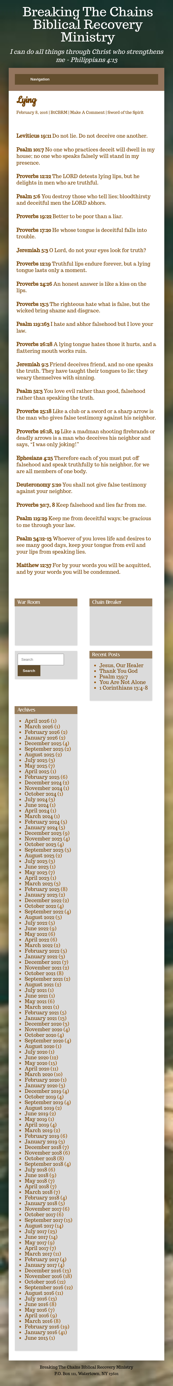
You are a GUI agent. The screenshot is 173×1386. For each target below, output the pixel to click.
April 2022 (37, 939)
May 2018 (36, 1181)
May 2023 (36, 872)
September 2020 (44, 1040)
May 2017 (36, 1242)
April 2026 (37, 721)
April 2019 (37, 1125)
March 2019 (39, 1130)
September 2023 (44, 850)
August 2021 (39, 984)
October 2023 (40, 844)
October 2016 (40, 1282)
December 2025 (43, 743)
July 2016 (36, 1298)
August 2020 (39, 1046)
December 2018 (43, 1147)
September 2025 (44, 749)
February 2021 (42, 1012)
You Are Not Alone (123, 682)
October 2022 (40, 906)
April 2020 (37, 1068)
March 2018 (39, 1192)
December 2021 (43, 962)
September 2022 (44, 911)
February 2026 (42, 732)
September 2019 (44, 1102)
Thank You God (119, 671)
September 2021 (44, 979)
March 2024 (39, 816)
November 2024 (43, 788)
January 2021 (41, 1018)
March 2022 (39, 945)
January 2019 (41, 1141)
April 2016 (37, 1315)
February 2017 (42, 1259)
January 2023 (41, 895)
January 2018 (41, 1203)
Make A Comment (87, 112)
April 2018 (37, 1186)
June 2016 (37, 1304)
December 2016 (43, 1270)
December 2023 (43, 833)
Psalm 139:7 (114, 676)
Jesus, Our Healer (122, 665)
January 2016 (41, 1332)
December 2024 (43, 782)
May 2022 (36, 934)
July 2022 (36, 923)
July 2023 (36, 861)
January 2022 (41, 956)
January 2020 (41, 1085)
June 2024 (37, 805)
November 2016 (43, 1276)
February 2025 (42, 777)
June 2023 (37, 867)
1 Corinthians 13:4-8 (124, 688)
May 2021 (36, 1001)
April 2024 (37, 810)
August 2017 (39, 1225)
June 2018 (37, 1175)
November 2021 (43, 967)
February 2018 (42, 1197)
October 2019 (40, 1096)
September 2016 (44, 1287)
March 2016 (39, 1321)
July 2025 (36, 760)
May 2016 (36, 1310)
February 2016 (42, 1326)
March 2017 (38, 1254)
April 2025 (37, 771)
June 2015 (36, 1338)
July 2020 (36, 1052)
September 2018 (44, 1164)
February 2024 (42, 822)
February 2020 (42, 1080)
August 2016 (39, 1293)
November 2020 (43, 1029)
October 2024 (40, 794)
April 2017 (37, 1248)
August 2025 (39, 754)
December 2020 (43, 1024)
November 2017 (43, 1209)
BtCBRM (59, 112)
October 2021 (40, 973)
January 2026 (41, 738)
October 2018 (40, 1158)
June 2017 (36, 1237)
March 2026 (39, 726)
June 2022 (37, 928)
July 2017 (36, 1231)
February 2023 (42, 889)
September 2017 (44, 1220)
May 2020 (36, 1063)
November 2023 (43, 838)
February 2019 (42, 1136)
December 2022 (43, 900)
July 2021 (36, 990)
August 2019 (39, 1108)
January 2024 (41, 827)
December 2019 (43, 1091)
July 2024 (36, 799)
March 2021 (38, 1007)
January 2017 (41, 1265)
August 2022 (39, 917)
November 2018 (43, 1153)
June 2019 (37, 1113)
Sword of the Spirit (126, 112)
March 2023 (39, 883)
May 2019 (36, 1119)
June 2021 (36, 996)
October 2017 (40, 1214)
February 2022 (42, 951)
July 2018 (36, 1169)
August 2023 (39, 855)
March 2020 (39, 1074)
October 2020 (40, 1035)
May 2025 (36, 766)
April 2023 (37, 878)
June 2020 (37, 1057)
